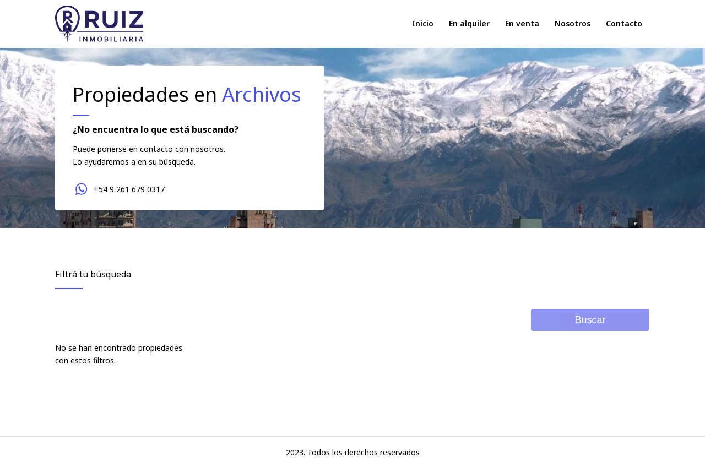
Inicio (422, 23)
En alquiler (469, 23)
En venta (522, 23)
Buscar (589, 319)
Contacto (624, 23)
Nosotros (572, 23)
